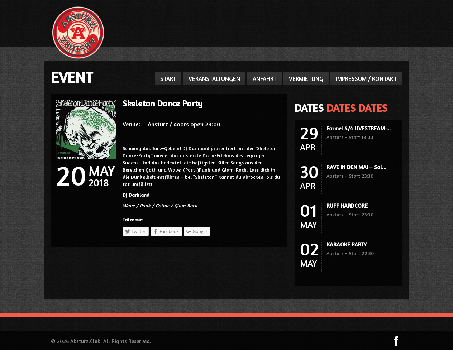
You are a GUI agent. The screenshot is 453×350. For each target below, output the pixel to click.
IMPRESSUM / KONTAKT (366, 78)
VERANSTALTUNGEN (214, 78)
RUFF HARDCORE (347, 205)
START (168, 78)
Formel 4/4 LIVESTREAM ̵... (358, 128)
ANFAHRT (264, 78)
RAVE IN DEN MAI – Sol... (356, 167)
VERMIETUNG (306, 78)
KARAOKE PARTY (346, 244)
